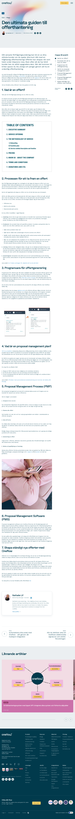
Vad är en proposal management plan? (63, 69)
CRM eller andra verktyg (28, 277)
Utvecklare (43, 750)
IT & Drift (27, 777)
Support (42, 753)
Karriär (65, 744)
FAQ (41, 748)
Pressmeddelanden (68, 739)
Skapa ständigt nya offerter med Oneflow (64, 82)
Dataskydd (10, 812)
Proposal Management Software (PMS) (64, 78)
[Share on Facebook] (35, 33)
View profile (16, 611)
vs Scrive (42, 777)
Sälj (26, 768)
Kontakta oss (66, 749)
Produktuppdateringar (31, 758)
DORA (53, 744)
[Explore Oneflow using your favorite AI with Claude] (6, 779)
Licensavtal (66, 781)
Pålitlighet (54, 739)
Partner (65, 741)
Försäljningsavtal (67, 768)
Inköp (26, 775)
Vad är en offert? (62, 58)
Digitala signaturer (30, 748)
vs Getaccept (43, 772)
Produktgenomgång (30, 736)
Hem (3, 17)
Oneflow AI (28, 760)
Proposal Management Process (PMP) (64, 74)
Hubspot (53, 770)
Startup (27, 782)
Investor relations (68, 736)
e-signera (29, 452)
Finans (27, 772)
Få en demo (64, 3)
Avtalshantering (29, 741)
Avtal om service (67, 779)
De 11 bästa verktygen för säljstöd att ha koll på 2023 (23, 263)
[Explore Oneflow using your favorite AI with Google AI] (12, 779)
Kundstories (43, 755)
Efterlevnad (54, 746)
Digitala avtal (29, 739)
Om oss (65, 746)
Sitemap (18, 812)
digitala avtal (21, 290)
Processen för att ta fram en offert (63, 61)
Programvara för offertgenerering (62, 65)
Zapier (53, 783)
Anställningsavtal (67, 777)
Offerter (27, 753)
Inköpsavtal (66, 770)
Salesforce (54, 768)
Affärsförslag (29, 750)
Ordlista (42, 741)
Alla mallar (66, 784)
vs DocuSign (43, 768)
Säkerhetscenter (56, 736)
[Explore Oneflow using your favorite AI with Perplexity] (9, 779)
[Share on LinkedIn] (38, 33)
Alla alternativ (44, 780)
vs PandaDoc (43, 770)
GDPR (53, 741)
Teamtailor (54, 777)
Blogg (8, 17)
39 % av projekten (7, 351)
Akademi (42, 739)
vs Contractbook (44, 775)
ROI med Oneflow (30, 755)
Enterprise (28, 780)
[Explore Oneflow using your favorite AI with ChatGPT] (3, 779)
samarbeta (22, 76)
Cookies (24, 812)
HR (26, 770)
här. (30, 580)
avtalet (38, 452)
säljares (37, 77)
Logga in (4, 812)
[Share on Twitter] (40, 33)
